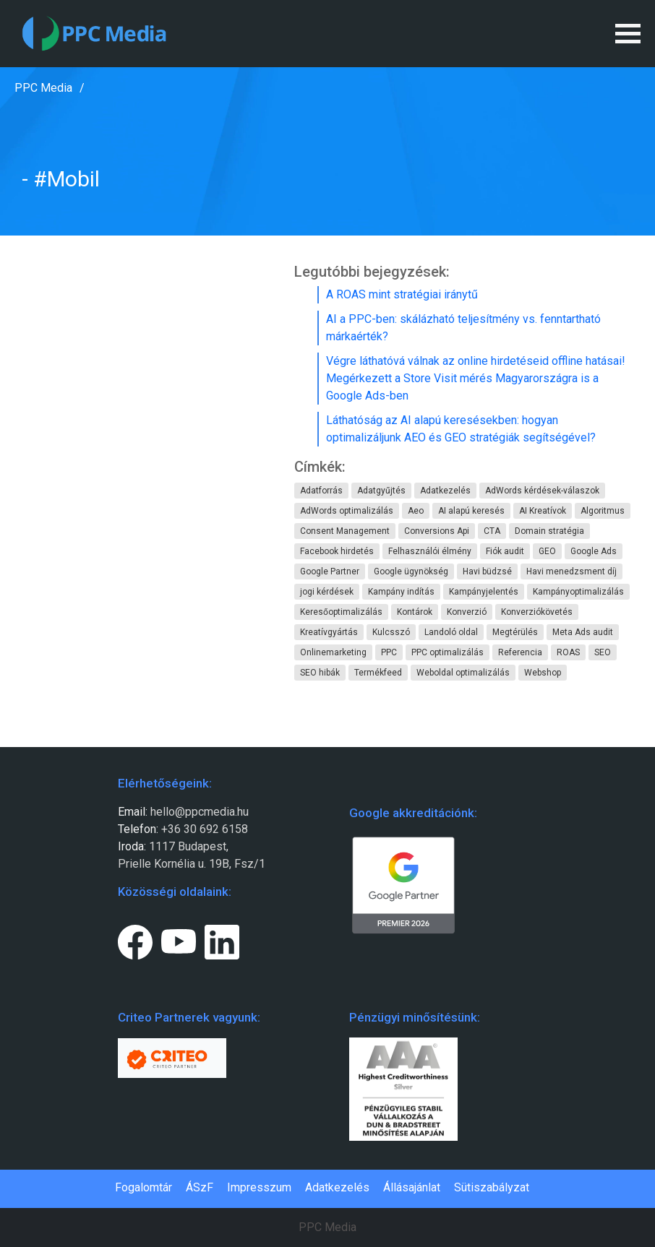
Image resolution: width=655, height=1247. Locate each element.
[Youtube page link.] (178, 939)
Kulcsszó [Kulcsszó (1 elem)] (391, 632)
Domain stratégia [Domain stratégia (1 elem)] (549, 531)
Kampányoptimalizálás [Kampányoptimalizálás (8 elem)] (578, 592)
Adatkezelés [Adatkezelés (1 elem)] (445, 491)
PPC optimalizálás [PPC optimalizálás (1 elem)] (447, 652)
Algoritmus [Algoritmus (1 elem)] (603, 511)
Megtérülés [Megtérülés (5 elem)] (515, 632)
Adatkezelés (337, 1187)
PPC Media (43, 88)
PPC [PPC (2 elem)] (389, 652)
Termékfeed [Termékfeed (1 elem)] (378, 673)
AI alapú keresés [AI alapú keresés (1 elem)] (471, 511)
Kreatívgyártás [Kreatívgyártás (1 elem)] (329, 632)
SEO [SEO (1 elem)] (602, 652)
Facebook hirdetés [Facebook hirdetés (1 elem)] (337, 551)
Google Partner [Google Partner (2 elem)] (329, 571)
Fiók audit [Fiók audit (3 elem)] (505, 551)
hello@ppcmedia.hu (199, 812)
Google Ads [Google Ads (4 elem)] (593, 551)
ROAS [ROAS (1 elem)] (568, 652)
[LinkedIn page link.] (222, 939)
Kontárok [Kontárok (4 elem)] (414, 612)
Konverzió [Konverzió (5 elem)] (467, 612)
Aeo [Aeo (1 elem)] (416, 511)
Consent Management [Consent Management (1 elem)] (345, 531)
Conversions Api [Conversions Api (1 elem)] (436, 531)
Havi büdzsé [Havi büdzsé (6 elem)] (487, 571)
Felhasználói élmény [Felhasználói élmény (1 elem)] (429, 551)
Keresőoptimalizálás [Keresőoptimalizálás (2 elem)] (341, 612)
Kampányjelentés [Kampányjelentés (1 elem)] (483, 592)
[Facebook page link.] (135, 939)
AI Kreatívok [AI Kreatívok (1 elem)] (542, 511)
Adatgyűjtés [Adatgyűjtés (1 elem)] (381, 491)
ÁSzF (199, 1187)
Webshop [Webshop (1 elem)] (542, 673)
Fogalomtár (143, 1187)
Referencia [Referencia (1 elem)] (520, 652)
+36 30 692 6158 (203, 829)
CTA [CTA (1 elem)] (492, 531)
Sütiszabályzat (491, 1187)
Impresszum (259, 1187)
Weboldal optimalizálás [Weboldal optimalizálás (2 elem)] (463, 673)
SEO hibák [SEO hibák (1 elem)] (320, 673)
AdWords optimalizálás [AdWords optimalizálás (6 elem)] (346, 511)
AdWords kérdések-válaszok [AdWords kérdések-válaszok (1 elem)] (542, 491)
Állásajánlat (411, 1187)
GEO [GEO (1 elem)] (547, 551)
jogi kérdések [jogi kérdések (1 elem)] (327, 592)
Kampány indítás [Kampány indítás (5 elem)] (401, 592)
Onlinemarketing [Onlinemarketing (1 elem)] (333, 652)
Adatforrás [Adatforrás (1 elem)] (321, 491)
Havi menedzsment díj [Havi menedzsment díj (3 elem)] (571, 571)
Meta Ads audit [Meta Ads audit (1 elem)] (582, 632)
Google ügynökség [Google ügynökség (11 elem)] (411, 571)
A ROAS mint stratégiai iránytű (402, 294)
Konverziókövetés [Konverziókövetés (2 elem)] (537, 612)
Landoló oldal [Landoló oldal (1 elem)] (451, 632)
